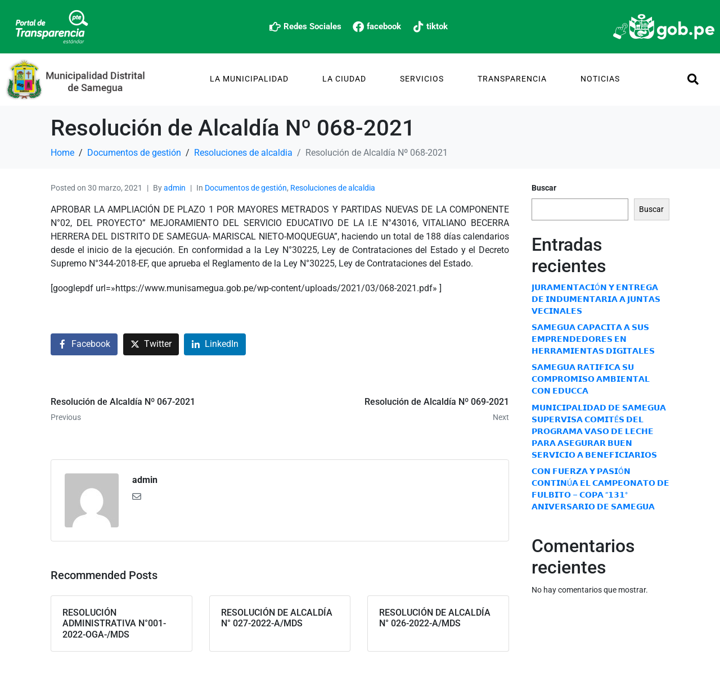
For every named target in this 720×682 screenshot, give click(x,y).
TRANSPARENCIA (512, 78)
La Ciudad (344, 78)
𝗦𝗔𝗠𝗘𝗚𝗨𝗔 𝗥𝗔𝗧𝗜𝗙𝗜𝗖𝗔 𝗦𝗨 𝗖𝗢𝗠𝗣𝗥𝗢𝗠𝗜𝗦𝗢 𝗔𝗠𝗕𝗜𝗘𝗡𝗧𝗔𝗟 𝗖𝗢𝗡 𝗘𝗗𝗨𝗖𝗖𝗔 (591, 379)
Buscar (544, 187)
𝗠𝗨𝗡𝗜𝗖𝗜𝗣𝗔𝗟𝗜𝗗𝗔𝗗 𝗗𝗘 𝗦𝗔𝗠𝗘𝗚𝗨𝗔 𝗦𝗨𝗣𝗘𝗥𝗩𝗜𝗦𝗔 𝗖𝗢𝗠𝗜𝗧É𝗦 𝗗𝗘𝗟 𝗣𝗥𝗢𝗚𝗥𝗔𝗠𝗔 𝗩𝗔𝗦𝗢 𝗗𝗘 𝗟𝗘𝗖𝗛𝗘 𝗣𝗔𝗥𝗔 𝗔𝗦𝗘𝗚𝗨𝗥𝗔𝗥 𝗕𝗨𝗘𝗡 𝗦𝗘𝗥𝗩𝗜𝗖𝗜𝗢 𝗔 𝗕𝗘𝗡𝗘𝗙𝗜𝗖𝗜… (599, 431)
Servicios (422, 78)
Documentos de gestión (246, 187)
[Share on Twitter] (151, 344)
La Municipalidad (249, 78)
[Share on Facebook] (84, 344)
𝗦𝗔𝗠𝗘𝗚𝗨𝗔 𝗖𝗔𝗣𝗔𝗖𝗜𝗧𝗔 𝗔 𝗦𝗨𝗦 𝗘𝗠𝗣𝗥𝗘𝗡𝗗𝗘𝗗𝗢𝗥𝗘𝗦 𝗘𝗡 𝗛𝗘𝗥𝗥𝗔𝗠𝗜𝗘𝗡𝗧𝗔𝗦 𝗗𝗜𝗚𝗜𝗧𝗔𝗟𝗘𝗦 (593, 339)
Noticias (600, 78)
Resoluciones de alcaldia (332, 187)
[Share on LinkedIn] (215, 344)
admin (175, 187)
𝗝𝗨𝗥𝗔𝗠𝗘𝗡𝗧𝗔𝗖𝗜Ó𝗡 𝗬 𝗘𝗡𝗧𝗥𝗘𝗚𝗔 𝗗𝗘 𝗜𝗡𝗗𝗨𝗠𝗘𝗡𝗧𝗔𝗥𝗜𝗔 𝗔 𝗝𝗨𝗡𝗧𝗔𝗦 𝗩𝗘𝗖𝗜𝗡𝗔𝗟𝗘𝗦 (596, 299)
